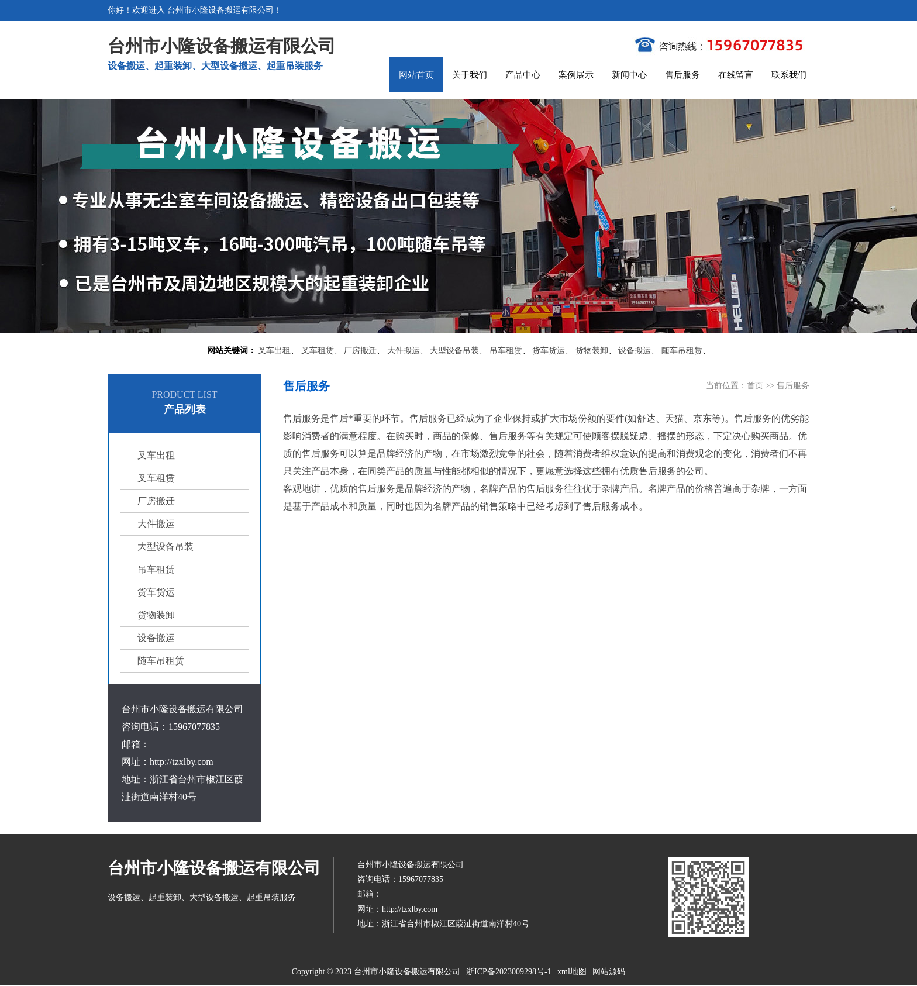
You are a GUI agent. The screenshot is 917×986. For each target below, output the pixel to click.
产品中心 (522, 75)
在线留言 (735, 75)
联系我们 (788, 75)
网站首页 (416, 75)
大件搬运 (403, 350)
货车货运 (548, 350)
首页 (755, 385)
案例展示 (576, 75)
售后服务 (682, 75)
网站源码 (608, 971)
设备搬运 (634, 350)
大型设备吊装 (454, 350)
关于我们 (469, 75)
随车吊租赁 (681, 350)
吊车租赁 (505, 350)
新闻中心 (629, 75)
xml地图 (572, 971)
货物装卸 (591, 350)
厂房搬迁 (360, 350)
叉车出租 (274, 350)
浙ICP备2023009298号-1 (508, 971)
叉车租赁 (317, 350)
